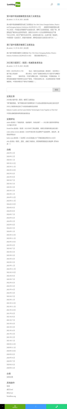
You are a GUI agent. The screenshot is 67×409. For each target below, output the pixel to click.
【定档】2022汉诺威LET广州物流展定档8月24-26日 (37, 138)
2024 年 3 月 (11, 228)
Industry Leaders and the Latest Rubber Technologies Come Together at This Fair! (32, 110)
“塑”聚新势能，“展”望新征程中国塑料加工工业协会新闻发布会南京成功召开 (33, 103)
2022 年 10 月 (11, 272)
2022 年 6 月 (11, 282)
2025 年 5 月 (11, 184)
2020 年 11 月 (11, 347)
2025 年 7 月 (11, 180)
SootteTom (10, 128)
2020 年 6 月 (11, 364)
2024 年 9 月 (11, 207)
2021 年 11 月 (11, 306)
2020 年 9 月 (11, 354)
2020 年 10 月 (11, 351)
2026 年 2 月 (11, 156)
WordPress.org (11, 396)
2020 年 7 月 (11, 361)
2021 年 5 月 (11, 327)
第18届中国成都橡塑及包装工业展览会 (24, 16)
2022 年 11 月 (11, 269)
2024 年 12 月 (11, 197)
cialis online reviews (13, 132)
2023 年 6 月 (11, 252)
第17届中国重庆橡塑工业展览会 (21, 45)
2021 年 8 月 (11, 317)
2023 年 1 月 (11, 265)
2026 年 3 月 (11, 153)
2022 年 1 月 (11, 300)
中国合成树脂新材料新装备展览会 (18, 113)
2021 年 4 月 (11, 330)
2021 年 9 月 (11, 313)
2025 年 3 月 (11, 187)
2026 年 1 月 (11, 160)
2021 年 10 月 (11, 310)
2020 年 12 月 (11, 344)
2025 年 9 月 (11, 173)
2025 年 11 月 (11, 166)
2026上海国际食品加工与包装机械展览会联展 (22, 106)
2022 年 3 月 (11, 293)
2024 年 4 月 (11, 225)
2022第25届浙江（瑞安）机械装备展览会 (25, 63)
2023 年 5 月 (11, 255)
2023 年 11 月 (11, 238)
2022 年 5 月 (11, 286)
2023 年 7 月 (11, 248)
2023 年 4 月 (11, 259)
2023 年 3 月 (11, 262)
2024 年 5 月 (11, 221)
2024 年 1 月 (11, 231)
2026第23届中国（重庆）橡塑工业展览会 (21, 100)
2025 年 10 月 (11, 170)
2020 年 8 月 (11, 358)
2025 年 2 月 (11, 190)
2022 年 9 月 (11, 276)
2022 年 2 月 (11, 296)
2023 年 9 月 (11, 245)
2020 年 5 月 (11, 368)
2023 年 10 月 (11, 242)
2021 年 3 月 (11, 334)
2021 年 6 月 (11, 323)
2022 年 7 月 (11, 279)
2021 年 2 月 (11, 337)
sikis (8, 141)
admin (10, 19)
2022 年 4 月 (11, 289)
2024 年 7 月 (11, 214)
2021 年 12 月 (11, 303)
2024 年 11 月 (11, 201)
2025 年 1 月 (11, 194)
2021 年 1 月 (11, 341)
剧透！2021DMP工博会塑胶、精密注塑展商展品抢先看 (38, 128)
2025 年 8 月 (11, 177)
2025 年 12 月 (11, 163)
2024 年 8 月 (11, 211)
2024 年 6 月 (11, 218)
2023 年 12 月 (11, 235)
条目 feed (10, 389)
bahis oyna (10, 138)
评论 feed (10, 393)
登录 (8, 386)
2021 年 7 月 (11, 320)
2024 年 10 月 (11, 204)
